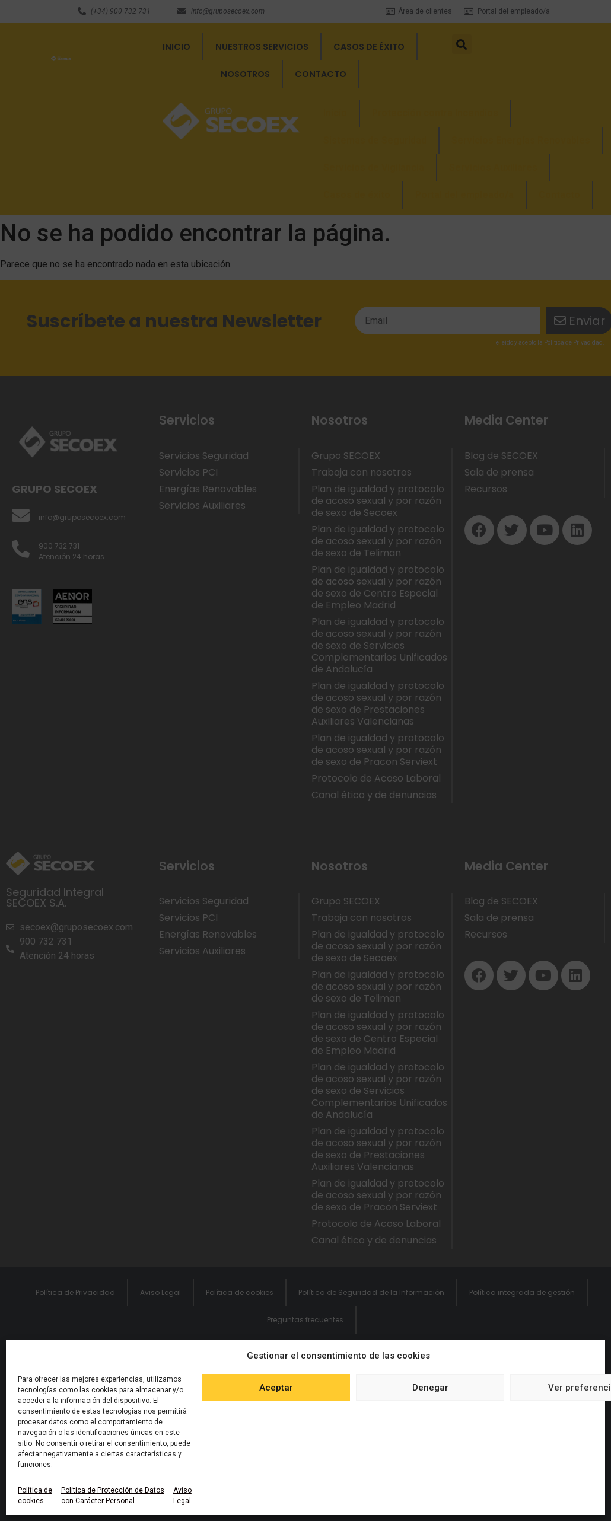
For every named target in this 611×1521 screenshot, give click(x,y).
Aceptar (276, 1387)
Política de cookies (35, 1495)
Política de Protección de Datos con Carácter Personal (112, 1495)
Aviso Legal (182, 1495)
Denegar (430, 1387)
